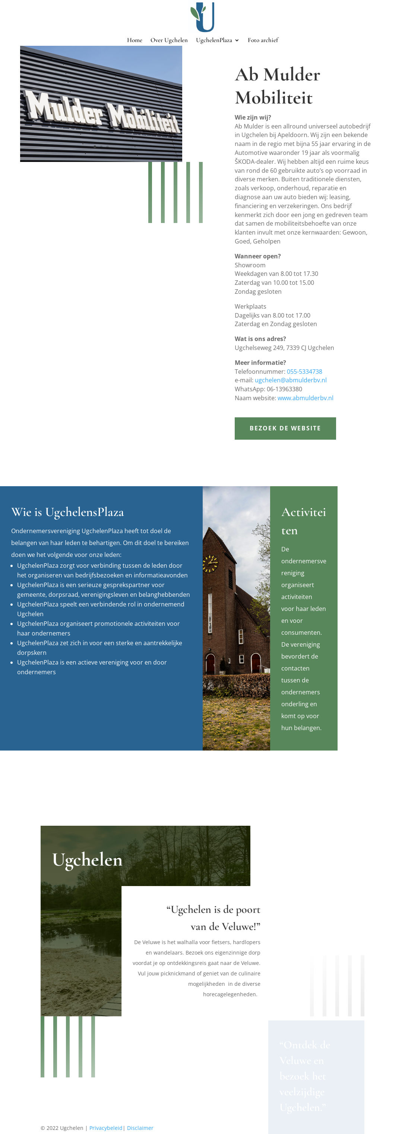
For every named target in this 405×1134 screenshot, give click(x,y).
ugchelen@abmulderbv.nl (292, 372)
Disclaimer (140, 1127)
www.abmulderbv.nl (305, 388)
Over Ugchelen (169, 41)
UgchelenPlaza (214, 41)
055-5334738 (305, 363)
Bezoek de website (285, 428)
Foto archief (263, 41)
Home (134, 41)
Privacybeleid (106, 1127)
